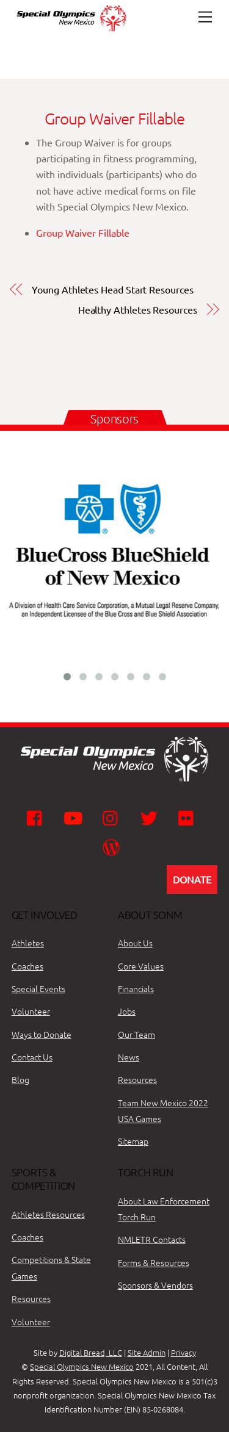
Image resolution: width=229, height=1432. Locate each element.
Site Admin (146, 1352)
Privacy (183, 1352)
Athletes (28, 943)
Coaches (27, 966)
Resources (137, 1079)
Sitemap (133, 1141)
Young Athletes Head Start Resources (112, 289)
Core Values (141, 966)
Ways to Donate (41, 1034)
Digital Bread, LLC (90, 1352)
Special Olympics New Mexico (82, 1366)
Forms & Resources (153, 1262)
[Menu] (205, 16)
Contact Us (32, 1057)
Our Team (136, 1034)
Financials (136, 988)
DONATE (192, 879)
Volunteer (31, 1011)
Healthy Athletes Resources (137, 309)
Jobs (127, 1011)
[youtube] (75, 817)
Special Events (38, 988)
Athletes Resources (48, 1214)
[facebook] (37, 817)
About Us (135, 943)
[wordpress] (113, 846)
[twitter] (151, 817)
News (128, 1057)
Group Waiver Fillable (115, 118)
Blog (20, 1079)
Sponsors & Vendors (155, 1285)
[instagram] (113, 817)
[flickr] (189, 817)
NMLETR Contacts (152, 1239)
